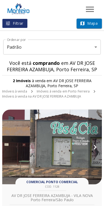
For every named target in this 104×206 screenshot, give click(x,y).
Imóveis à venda (14, 91)
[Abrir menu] (89, 9)
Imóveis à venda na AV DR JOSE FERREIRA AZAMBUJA (41, 96)
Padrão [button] (14, 47)
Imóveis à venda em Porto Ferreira (63, 91)
